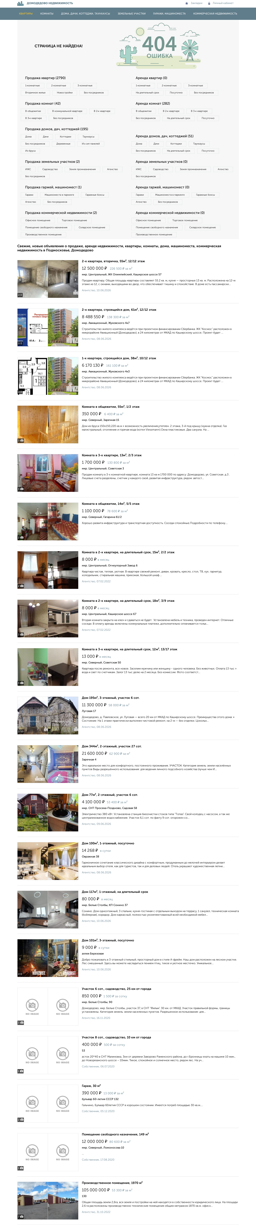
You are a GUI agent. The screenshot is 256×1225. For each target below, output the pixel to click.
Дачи (45, 137)
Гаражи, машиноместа (169, 13)
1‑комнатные (32, 85)
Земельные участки (132, 13)
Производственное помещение (43, 234)
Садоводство (50, 169)
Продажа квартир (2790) (45, 78)
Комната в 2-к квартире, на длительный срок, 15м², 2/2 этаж (128, 552)
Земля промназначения (82, 169)
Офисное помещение (37, 220)
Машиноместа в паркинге (59, 195)
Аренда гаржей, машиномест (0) (162, 187)
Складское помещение (92, 227)
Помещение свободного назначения (46, 227)
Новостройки (65, 92)
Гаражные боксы (95, 195)
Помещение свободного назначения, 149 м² (115, 1134)
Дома (28, 137)
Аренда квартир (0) (151, 78)
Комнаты (46, 13)
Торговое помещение (74, 220)
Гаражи (29, 195)
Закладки (193, 3)
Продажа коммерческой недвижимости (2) (61, 213)
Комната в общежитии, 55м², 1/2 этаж (111, 406)
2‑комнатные (58, 85)
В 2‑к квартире (102, 111)
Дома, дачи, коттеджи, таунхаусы (85, 13)
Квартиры (26, 13)
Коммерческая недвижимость (215, 13)
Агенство (112, 169)
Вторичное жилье (35, 92)
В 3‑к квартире (33, 118)
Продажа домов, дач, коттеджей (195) (56, 129)
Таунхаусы (88, 137)
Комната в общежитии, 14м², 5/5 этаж (111, 503)
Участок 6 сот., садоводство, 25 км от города (116, 989)
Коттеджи (65, 137)
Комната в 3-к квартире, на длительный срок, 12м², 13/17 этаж (129, 649)
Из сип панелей (91, 144)
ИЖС (28, 169)
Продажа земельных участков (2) (52, 162)
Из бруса (30, 151)
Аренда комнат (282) (153, 103)
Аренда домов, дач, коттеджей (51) (165, 136)
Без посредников (94, 92)
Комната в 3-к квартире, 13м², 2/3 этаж (112, 455)
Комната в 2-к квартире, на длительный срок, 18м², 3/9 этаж (128, 600)
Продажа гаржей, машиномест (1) (53, 187)
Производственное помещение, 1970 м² (112, 1183)
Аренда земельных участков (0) (161, 162)
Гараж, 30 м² (91, 1086)
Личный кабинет (221, 3)
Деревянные (63, 144)
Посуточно (176, 92)
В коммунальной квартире (67, 111)
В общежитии (33, 111)
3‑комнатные (85, 85)
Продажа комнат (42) (43, 103)
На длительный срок (147, 92)
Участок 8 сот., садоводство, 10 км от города (116, 1037)
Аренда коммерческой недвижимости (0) (170, 213)
